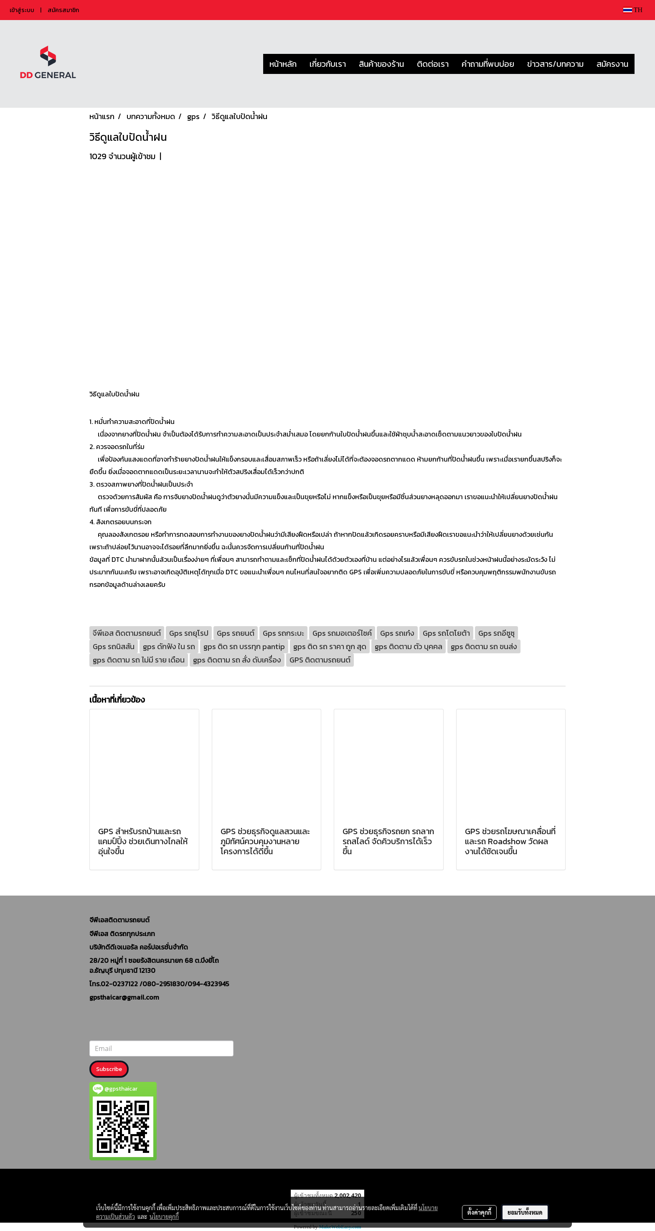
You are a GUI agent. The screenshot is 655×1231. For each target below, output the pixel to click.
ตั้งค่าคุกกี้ (479, 1212)
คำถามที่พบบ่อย (488, 64)
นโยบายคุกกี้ (164, 1216)
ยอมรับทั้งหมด (525, 1212)
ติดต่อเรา (433, 64)
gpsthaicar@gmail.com (124, 997)
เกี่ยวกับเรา (328, 64)
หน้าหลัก (283, 64)
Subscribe (109, 1069)
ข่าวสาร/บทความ (555, 64)
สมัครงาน (612, 64)
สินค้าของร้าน (381, 64)
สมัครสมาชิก (63, 10)
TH (632, 9)
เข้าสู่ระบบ (22, 10)
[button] (642, 64)
